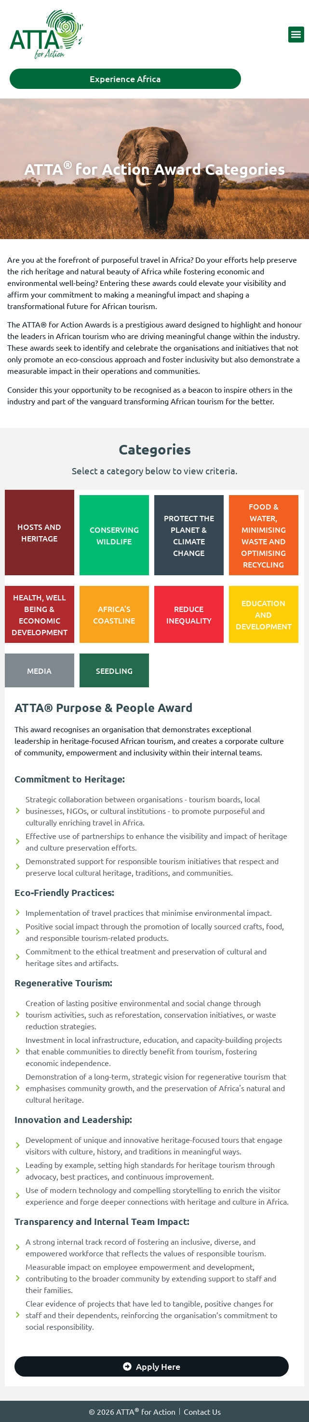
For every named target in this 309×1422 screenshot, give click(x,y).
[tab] (39, 532)
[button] (296, 35)
